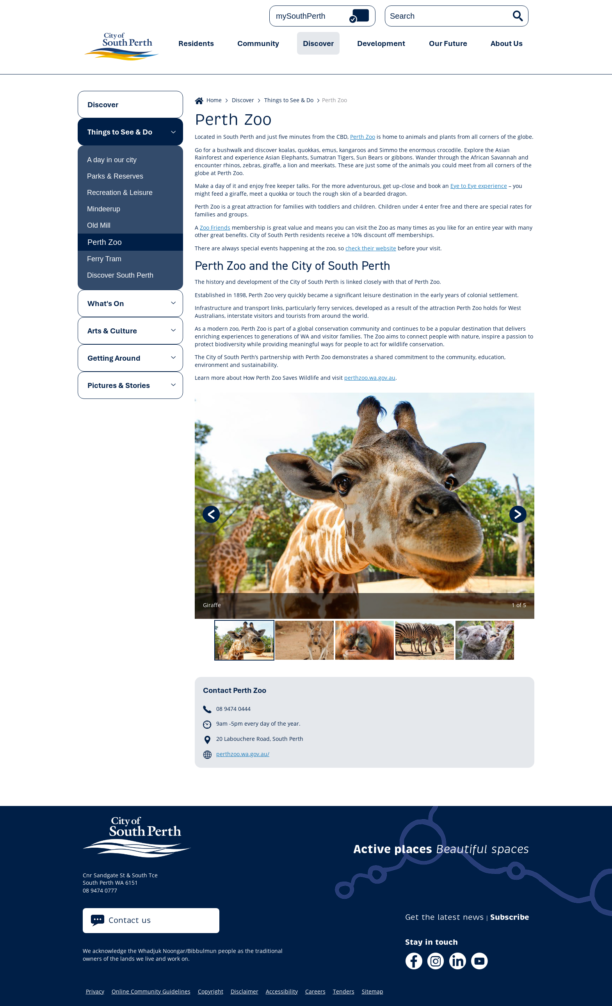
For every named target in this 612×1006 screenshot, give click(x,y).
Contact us (130, 920)
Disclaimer (244, 991)
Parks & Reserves (115, 176)
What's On (105, 303)
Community (258, 43)
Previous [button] (211, 514)
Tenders (343, 991)
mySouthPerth (301, 16)
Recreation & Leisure (120, 193)
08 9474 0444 (233, 708)
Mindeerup (103, 209)
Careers (315, 991)
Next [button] (518, 514)
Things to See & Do (119, 132)
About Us (507, 43)
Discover (318, 43)
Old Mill (98, 225)
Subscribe (509, 917)
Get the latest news (444, 917)
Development (381, 43)
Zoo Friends (215, 227)
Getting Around (114, 358)
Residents (196, 43)
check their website (370, 248)
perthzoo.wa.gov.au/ (242, 754)
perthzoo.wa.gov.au (369, 377)
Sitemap (372, 991)
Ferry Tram (104, 259)
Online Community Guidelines (151, 991)
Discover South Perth (120, 275)
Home (214, 100)
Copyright (210, 991)
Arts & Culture (112, 331)
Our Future (448, 43)
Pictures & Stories (118, 385)
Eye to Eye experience (478, 186)
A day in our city (112, 160)
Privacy (95, 991)
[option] (364, 506)
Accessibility (282, 991)
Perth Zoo (104, 242)
